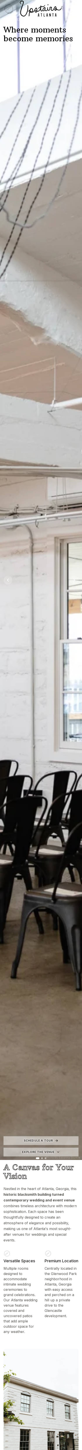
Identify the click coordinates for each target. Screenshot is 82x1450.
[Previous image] (7, 580)
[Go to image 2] (42, 1158)
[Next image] (74, 580)
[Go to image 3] (45, 1158)
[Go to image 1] (37, 1158)
